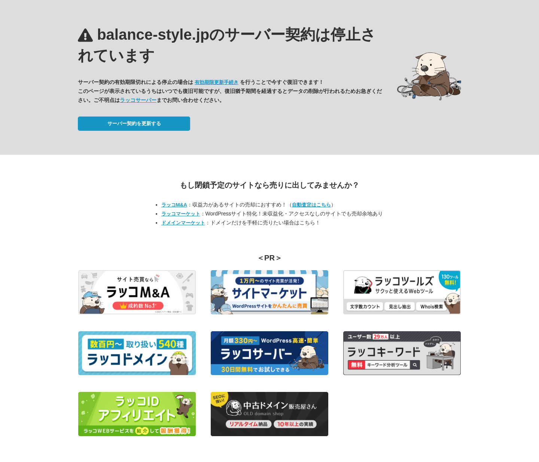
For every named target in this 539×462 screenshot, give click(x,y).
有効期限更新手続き (216, 82)
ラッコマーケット (180, 214)
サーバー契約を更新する (134, 123)
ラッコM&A (174, 205)
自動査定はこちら (311, 205)
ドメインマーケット (183, 223)
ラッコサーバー (138, 100)
